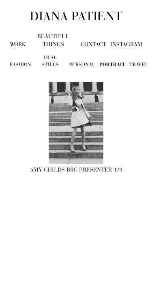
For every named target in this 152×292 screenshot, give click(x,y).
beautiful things (53, 40)
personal (82, 64)
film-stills (50, 61)
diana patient (76, 16)
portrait (112, 64)
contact (93, 44)
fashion (20, 64)
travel (138, 64)
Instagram (126, 44)
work (18, 44)
